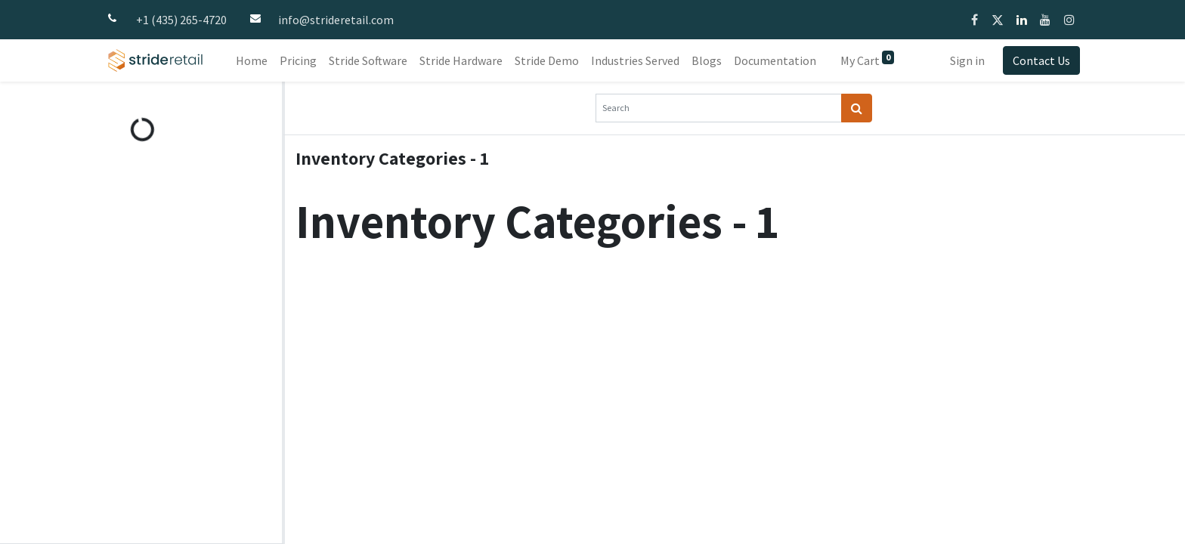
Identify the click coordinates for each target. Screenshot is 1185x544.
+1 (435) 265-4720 (181, 19)
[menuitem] (252, 60)
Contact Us (1041, 60)
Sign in (967, 60)
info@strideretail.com (336, 19)
